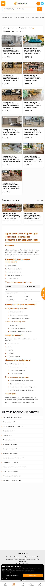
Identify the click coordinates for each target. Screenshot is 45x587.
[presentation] (38, 200)
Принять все (32, 575)
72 (22, 31)
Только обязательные (12, 575)
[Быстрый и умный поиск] (20, 9)
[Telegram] (42, 3)
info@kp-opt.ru (24, 563)
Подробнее (5, 578)
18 (17, 31)
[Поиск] (39, 9)
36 (20, 31)
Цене (31, 28)
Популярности (23, 28)
